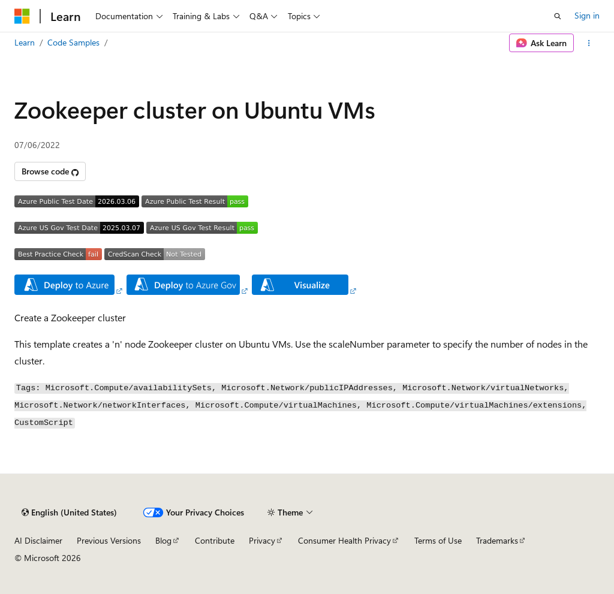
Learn (24, 42)
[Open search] (558, 16)
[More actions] (589, 43)
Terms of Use (438, 540)
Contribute (214, 540)
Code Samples (73, 42)
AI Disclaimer (38, 540)
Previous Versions (109, 540)
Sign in (587, 15)
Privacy (262, 540)
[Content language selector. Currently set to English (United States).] (69, 512)
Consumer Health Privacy (344, 540)
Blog (163, 540)
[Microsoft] (22, 16)
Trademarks (497, 540)
